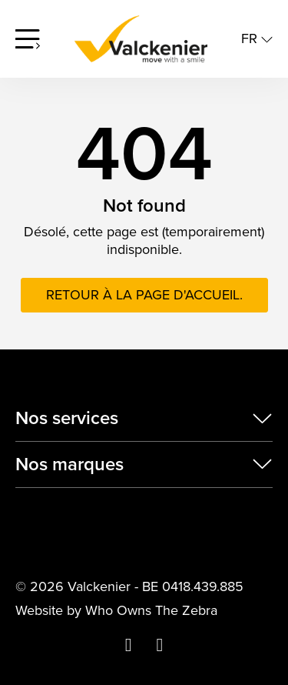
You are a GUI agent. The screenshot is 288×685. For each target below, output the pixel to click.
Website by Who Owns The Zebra (116, 611)
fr (257, 39)
